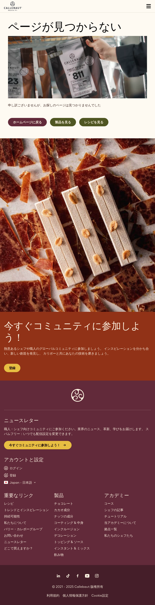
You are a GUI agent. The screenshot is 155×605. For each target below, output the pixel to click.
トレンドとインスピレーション (26, 510)
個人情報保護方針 (75, 595)
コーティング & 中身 (68, 523)
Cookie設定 (99, 595)
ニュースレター (15, 542)
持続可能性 (12, 516)
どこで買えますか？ (18, 548)
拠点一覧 (110, 529)
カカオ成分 (62, 510)
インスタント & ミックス (72, 548)
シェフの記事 (113, 510)
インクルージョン (67, 529)
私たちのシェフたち (118, 535)
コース (109, 503)
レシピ (9, 503)
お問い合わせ (13, 535)
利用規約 (53, 595)
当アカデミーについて (120, 523)
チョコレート (63, 503)
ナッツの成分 (63, 516)
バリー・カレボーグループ (23, 529)
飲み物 (59, 555)
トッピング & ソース (68, 542)
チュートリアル (115, 516)
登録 (12, 368)
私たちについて (15, 523)
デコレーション (65, 535)
